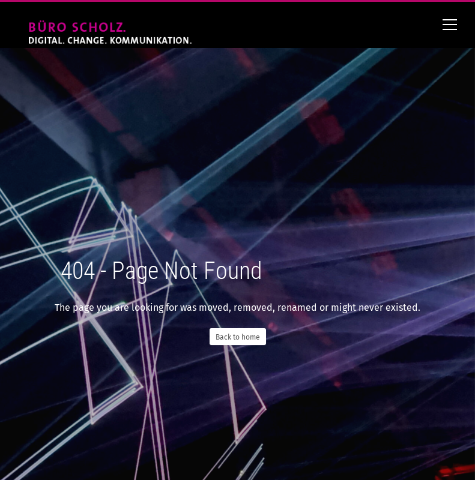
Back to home (238, 337)
